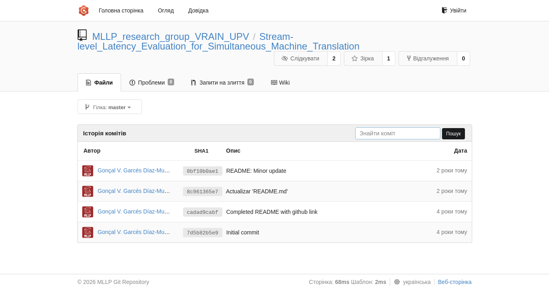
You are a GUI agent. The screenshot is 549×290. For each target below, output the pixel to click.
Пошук (453, 134)
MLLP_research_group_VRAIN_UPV (170, 36)
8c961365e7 (202, 192)
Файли (99, 82)
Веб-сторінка (455, 282)
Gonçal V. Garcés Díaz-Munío (135, 170)
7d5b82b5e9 (202, 233)
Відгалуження (428, 58)
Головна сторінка (121, 10)
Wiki (280, 82)
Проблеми (152, 82)
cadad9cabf (202, 212)
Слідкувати (300, 58)
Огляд (166, 10)
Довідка (198, 10)
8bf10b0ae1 (202, 171)
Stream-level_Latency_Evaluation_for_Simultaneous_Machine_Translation (219, 41)
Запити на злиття (222, 82)
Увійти (454, 10)
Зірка (362, 58)
